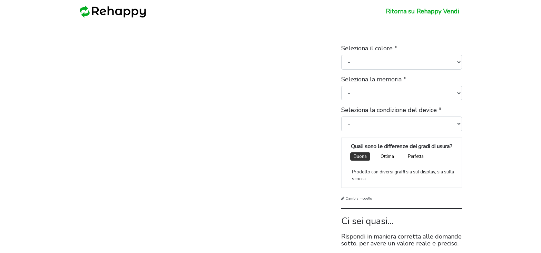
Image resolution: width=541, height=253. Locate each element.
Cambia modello (356, 198)
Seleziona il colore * (369, 48)
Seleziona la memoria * (373, 79)
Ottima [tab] (387, 156)
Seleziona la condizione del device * (391, 110)
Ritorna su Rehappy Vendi (422, 11)
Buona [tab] (360, 156)
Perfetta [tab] (416, 156)
